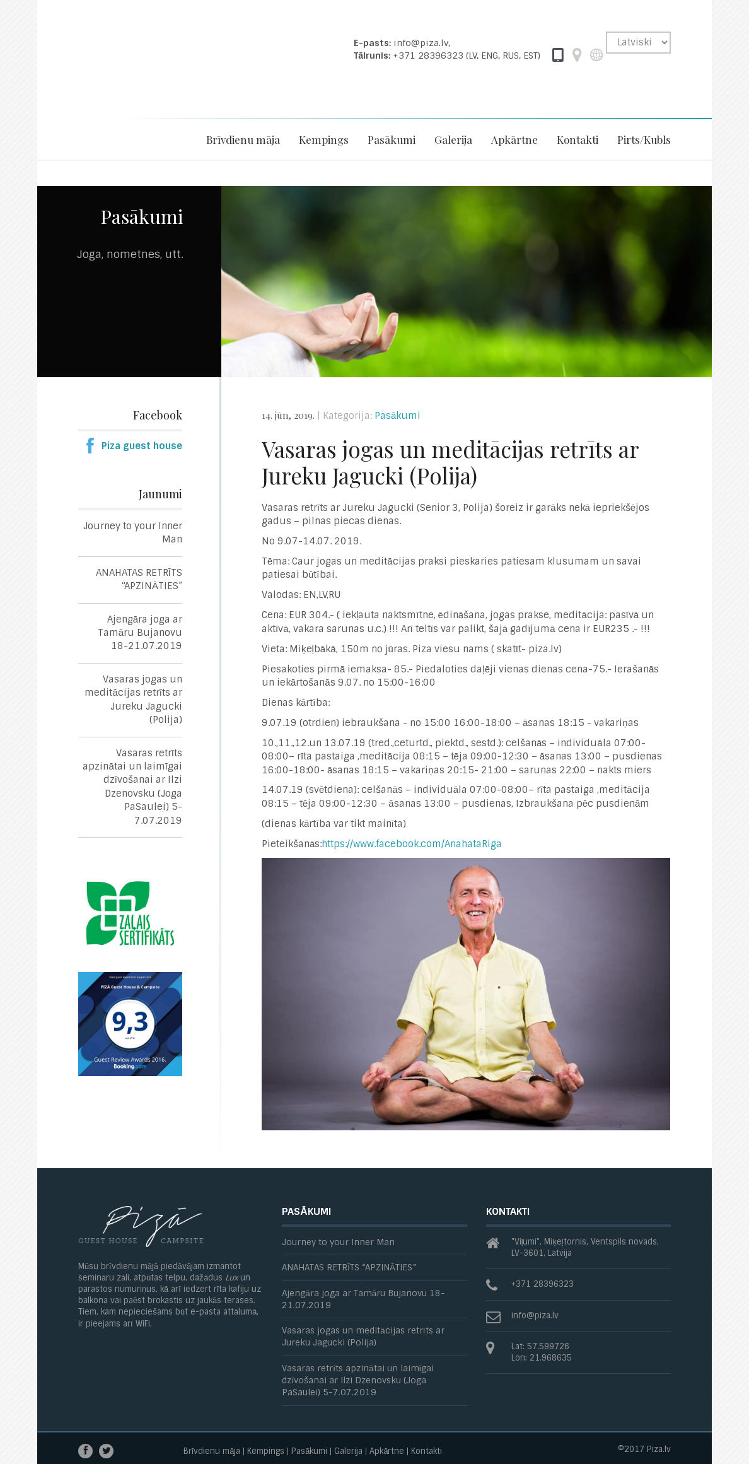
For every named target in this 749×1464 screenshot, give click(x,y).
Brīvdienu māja (243, 139)
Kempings (324, 139)
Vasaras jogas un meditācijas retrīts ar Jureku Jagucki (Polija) (133, 699)
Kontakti (577, 139)
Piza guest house (142, 446)
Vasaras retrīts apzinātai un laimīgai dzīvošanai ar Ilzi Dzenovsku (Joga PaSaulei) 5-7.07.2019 (132, 787)
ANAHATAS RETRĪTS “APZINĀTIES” (139, 579)
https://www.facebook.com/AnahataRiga (412, 844)
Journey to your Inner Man (132, 533)
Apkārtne (514, 139)
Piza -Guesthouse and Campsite (157, 71)
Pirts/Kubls (644, 139)
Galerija (453, 139)
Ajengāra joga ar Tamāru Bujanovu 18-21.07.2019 (140, 633)
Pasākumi (391, 139)
